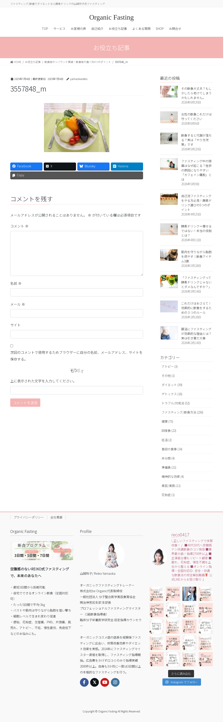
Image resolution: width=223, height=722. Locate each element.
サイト (15, 324)
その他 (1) (168, 375)
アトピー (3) (170, 366)
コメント (19, 226)
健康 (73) (167, 421)
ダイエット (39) (172, 385)
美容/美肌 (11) (171, 485)
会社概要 (56, 517)
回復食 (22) (169, 430)
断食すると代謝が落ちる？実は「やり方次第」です (196, 140)
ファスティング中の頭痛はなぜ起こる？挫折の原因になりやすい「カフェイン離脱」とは (196, 170)
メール (17, 304)
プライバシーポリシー (29, 517)
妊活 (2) (167, 440)
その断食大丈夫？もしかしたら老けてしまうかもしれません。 (196, 93)
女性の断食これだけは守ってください (196, 116)
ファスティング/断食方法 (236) (182, 412)
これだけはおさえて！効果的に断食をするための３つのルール (196, 308)
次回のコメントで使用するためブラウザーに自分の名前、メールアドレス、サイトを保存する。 (76, 355)
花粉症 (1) (168, 495)
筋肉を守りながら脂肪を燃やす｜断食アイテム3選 (196, 256)
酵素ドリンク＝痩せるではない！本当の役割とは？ (196, 230)
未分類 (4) (168, 458)
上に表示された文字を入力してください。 (43, 380)
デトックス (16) (172, 394)
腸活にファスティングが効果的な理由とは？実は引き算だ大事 (196, 333)
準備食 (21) (169, 467)
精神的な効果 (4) (173, 476)
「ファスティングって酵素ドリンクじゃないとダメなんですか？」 (196, 282)
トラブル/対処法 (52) (176, 403)
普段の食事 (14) (172, 449)
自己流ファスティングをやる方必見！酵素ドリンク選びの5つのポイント (196, 203)
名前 (16, 283)
